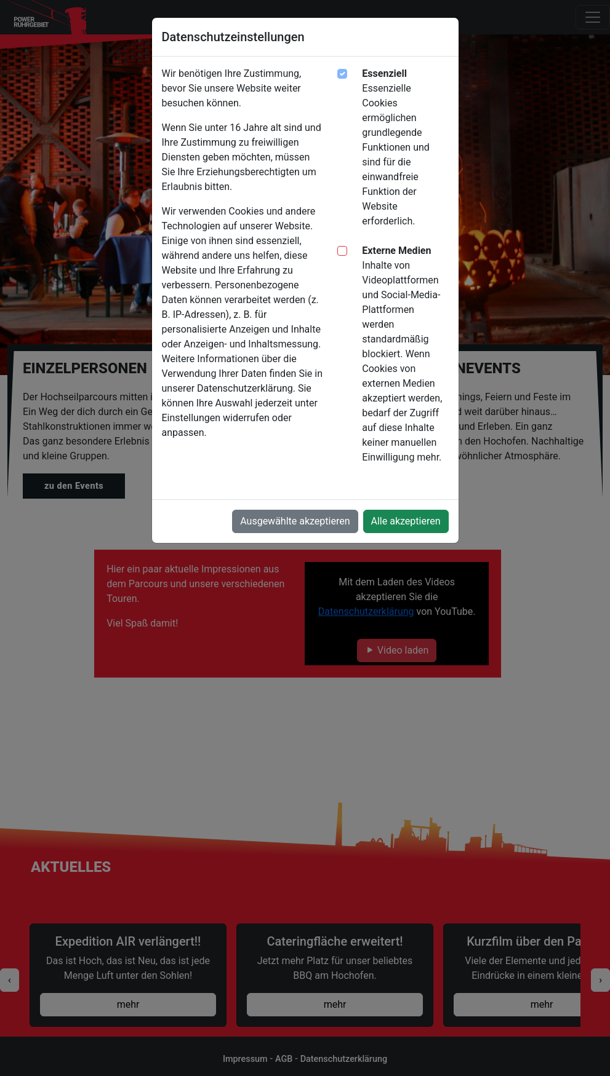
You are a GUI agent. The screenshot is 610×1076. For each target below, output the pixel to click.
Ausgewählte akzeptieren (295, 521)
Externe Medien (396, 250)
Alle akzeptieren (406, 521)
